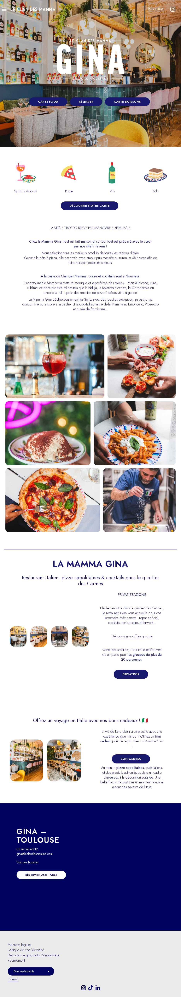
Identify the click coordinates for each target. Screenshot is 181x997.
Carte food (48, 102)
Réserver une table (41, 875)
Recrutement (16, 960)
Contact (13, 979)
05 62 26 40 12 (27, 849)
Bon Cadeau (131, 759)
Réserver (86, 102)
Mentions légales (19, 944)
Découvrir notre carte (89, 206)
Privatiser (156, 8)
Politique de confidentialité (26, 950)
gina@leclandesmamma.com (34, 854)
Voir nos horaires (27, 862)
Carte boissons (127, 102)
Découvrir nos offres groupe (132, 636)
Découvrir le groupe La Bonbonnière (33, 955)
